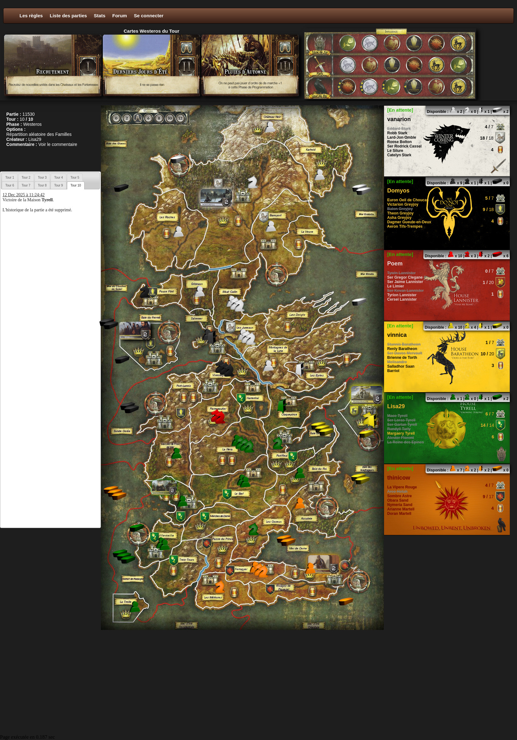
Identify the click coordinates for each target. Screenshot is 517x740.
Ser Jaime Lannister (405, 282)
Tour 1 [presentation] (9, 177)
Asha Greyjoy (399, 217)
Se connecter (148, 15)
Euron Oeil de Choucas (408, 200)
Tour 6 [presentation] (9, 185)
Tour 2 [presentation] (26, 177)
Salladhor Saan (401, 366)
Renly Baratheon (402, 349)
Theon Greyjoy (400, 213)
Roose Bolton (399, 142)
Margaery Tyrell (401, 433)
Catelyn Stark (399, 155)
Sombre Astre (399, 496)
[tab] (10, 177)
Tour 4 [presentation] (58, 177)
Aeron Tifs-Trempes (404, 226)
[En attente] (400, 110)
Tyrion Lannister (401, 295)
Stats (100, 15)
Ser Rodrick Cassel (404, 146)
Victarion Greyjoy (402, 204)
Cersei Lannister (402, 299)
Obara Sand (397, 500)
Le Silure (395, 150)
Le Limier (395, 286)
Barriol (393, 371)
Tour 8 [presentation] (42, 185)
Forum (119, 15)
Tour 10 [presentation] (75, 185)
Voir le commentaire (57, 144)
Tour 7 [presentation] (26, 185)
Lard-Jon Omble (401, 137)
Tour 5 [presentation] (74, 177)
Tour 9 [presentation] (58, 185)
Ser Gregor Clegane (405, 277)
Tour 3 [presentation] (42, 177)
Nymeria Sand (399, 505)
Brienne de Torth (402, 357)
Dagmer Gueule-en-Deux (409, 222)
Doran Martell (399, 513)
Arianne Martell (401, 509)
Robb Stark (397, 133)
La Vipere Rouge (402, 487)
